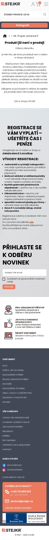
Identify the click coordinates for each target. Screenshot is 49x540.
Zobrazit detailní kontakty (18, 507)
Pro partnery (9, 440)
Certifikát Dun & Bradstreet (16, 445)
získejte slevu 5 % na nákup (17, 153)
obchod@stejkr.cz (21, 501)
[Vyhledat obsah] (45, 14)
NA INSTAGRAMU (14, 469)
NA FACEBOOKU (14, 465)
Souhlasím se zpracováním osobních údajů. (26, 280)
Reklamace (7, 431)
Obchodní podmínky (12, 426)
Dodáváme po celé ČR (13, 477)
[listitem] (30, 337)
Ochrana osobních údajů (16, 422)
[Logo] (11, 4)
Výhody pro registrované (15, 417)
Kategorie (31, 25)
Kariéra (6, 435)
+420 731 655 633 (20, 491)
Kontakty (7, 449)
